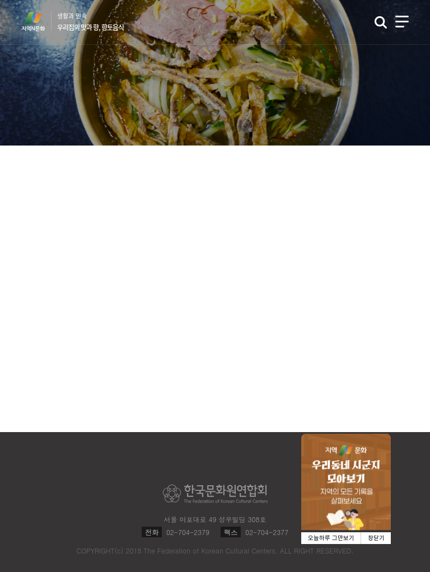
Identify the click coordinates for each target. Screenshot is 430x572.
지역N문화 (39, 21)
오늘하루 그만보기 (331, 538)
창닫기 (376, 538)
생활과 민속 (90, 21)
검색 (381, 22)
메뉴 (402, 21)
